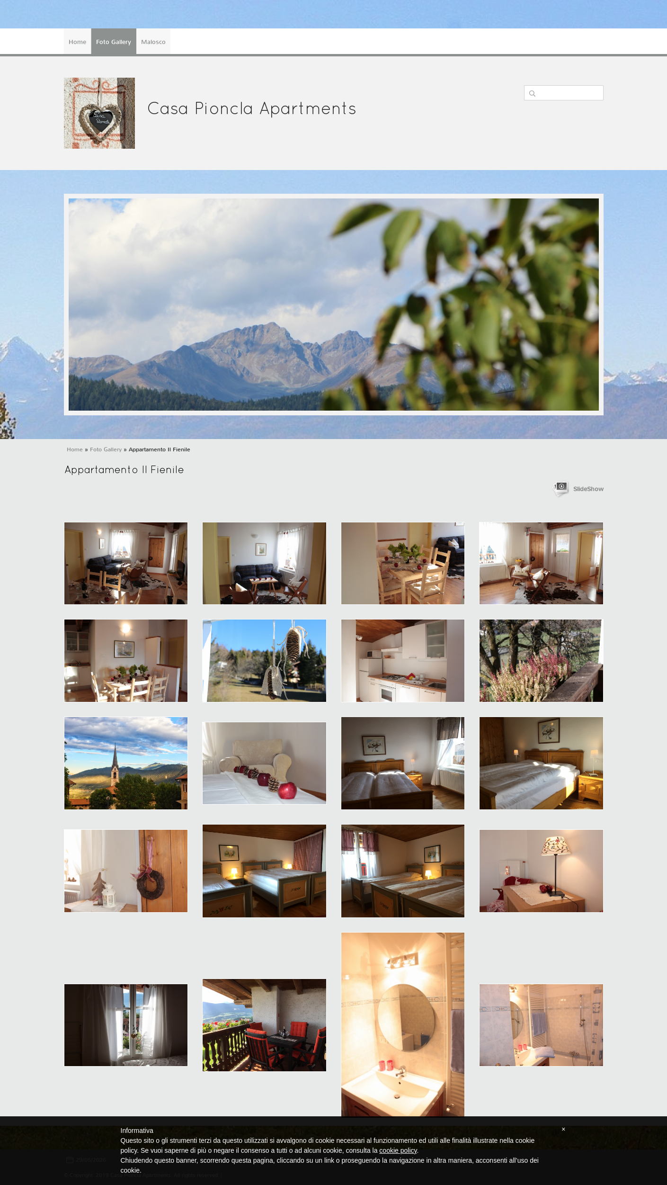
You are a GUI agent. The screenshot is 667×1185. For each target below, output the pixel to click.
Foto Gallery (113, 42)
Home (77, 42)
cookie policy (398, 1150)
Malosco (153, 42)
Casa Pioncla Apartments (251, 109)
